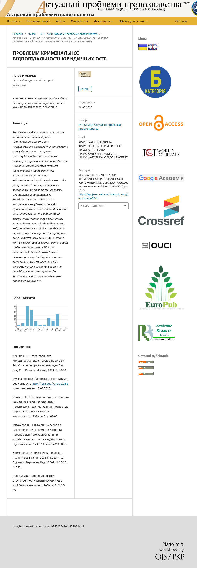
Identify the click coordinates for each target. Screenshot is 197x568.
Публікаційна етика (132, 21)
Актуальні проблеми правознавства (51, 14)
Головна (18, 34)
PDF (86, 89)
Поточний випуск (38, 21)
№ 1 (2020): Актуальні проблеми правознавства (68, 34)
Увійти (186, 3)
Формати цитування (93, 205)
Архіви (60, 21)
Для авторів (102, 21)
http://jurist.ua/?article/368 (50, 383)
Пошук (181, 21)
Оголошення (79, 21)
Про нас (12, 21)
